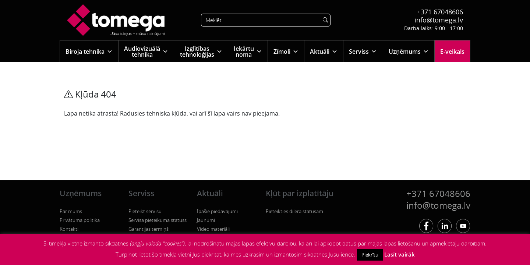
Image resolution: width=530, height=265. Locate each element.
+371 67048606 (440, 11)
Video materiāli (213, 229)
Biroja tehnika (89, 51)
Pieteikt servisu (145, 211)
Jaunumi (206, 220)
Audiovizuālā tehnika (146, 52)
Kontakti (69, 229)
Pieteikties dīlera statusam (294, 211)
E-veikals (452, 51)
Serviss (363, 51)
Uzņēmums (409, 51)
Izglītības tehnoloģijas (201, 52)
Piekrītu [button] (369, 254)
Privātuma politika (80, 220)
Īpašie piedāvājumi (217, 211)
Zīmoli (285, 51)
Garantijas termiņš (148, 229)
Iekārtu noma (248, 52)
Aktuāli (324, 51)
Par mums (71, 211)
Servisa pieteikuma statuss (157, 220)
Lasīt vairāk (399, 254)
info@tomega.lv (438, 19)
